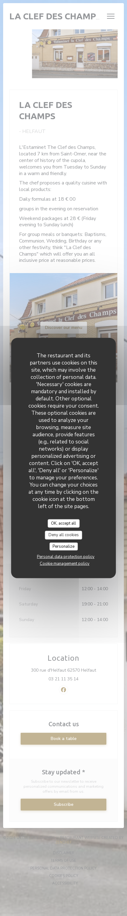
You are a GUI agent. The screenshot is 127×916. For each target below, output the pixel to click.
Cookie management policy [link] (64, 563)
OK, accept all (63, 523)
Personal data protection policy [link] (65, 557)
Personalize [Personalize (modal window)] (63, 546)
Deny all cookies (63, 535)
